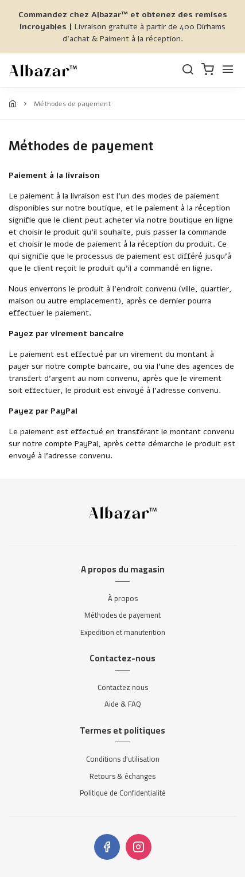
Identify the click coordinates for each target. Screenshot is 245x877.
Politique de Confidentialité (123, 793)
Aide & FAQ (122, 704)
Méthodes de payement (122, 615)
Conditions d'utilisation (123, 759)
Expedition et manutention (122, 632)
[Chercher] (187, 70)
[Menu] (227, 70)
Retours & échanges (122, 776)
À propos (123, 599)
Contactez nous (123, 687)
